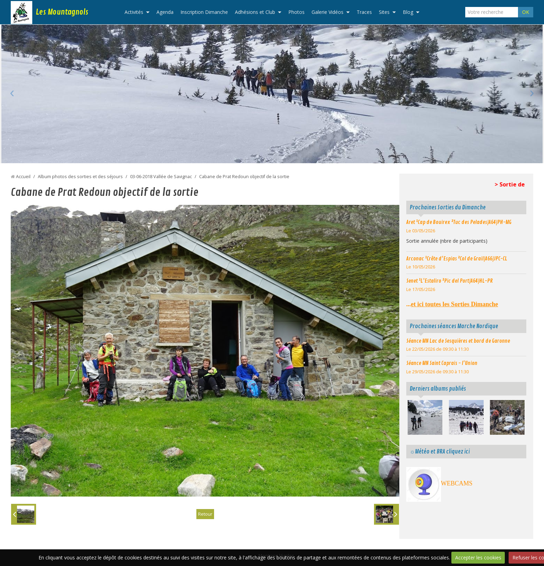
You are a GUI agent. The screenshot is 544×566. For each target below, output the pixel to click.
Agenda (164, 12)
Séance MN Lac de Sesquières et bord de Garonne (458, 341)
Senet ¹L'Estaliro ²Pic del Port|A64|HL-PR (449, 280)
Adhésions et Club (255, 12)
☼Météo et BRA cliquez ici (440, 451)
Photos (296, 12)
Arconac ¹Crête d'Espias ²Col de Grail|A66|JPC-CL (456, 258)
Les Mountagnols (62, 12)
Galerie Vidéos (327, 12)
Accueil (23, 177)
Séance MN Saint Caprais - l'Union (441, 363)
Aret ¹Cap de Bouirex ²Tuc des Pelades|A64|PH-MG (458, 222)
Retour (205, 514)
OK (525, 12)
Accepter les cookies (478, 557)
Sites (384, 12)
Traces (364, 12)
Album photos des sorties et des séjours (80, 177)
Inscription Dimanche (204, 12)
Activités (134, 12)
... (452, 304)
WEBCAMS (457, 483)
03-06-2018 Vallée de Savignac (161, 177)
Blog (408, 12)
